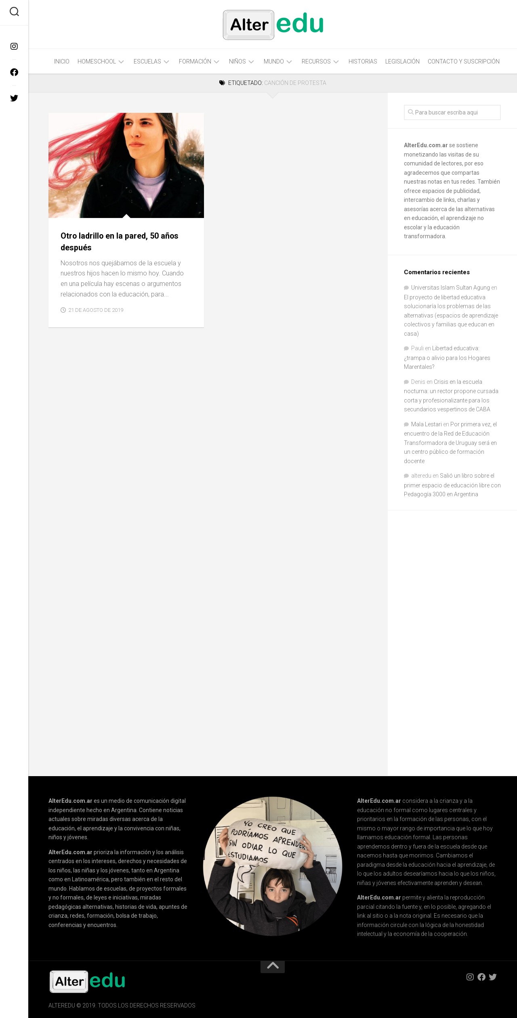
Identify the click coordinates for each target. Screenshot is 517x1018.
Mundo (274, 61)
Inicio (61, 61)
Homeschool (97, 61)
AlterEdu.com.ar (426, 145)
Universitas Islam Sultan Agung (450, 287)
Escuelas (147, 61)
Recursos (316, 61)
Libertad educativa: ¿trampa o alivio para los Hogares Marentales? (447, 357)
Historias (363, 61)
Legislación (402, 61)
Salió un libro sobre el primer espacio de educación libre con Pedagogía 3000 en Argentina (452, 484)
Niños (237, 61)
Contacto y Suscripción (464, 61)
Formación (195, 61)
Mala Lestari (426, 424)
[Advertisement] (460, 644)
